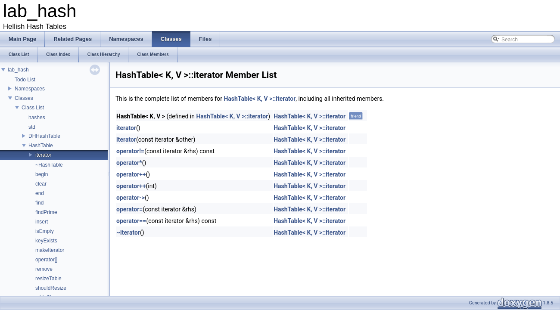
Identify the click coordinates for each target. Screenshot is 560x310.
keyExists (46, 241)
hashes (36, 118)
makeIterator (49, 250)
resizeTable (48, 279)
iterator (43, 155)
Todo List (25, 80)
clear (41, 184)
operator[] (46, 260)
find (39, 203)
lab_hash (18, 70)
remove (44, 269)
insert (41, 222)
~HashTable (49, 165)
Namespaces (30, 89)
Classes (24, 98)
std (31, 127)
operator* (129, 162)
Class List (33, 108)
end (39, 193)
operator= (129, 209)
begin (41, 174)
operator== (131, 220)
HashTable (40, 146)
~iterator (128, 232)
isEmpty (44, 231)
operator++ (131, 174)
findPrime (46, 212)
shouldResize (50, 288)
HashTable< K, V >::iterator (260, 98)
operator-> (130, 197)
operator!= (130, 151)
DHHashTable (44, 136)
